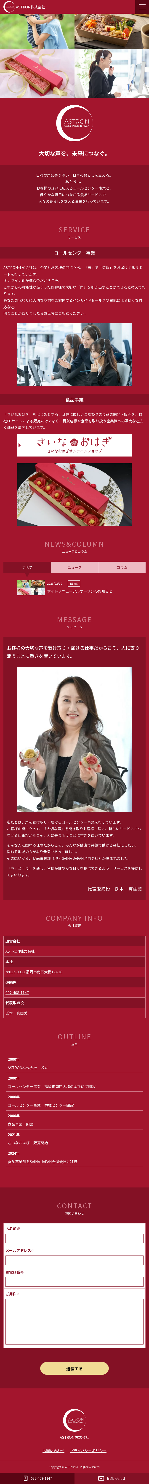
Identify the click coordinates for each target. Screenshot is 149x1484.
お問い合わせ (53, 1450)
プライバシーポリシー (88, 1450)
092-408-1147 (17, 992)
